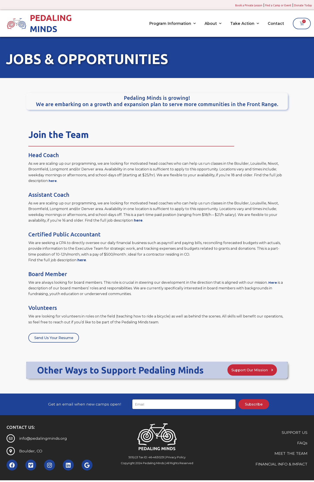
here (53, 180)
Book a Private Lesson (232, 5)
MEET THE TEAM (291, 455)
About (213, 23)
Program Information (172, 23)
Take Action (244, 23)
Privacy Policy (176, 459)
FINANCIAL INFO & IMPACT (281, 465)
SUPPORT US (294, 434)
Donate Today (300, 5)
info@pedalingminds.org (43, 440)
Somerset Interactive (165, 470)
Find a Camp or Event (269, 5)
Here (272, 282)
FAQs (302, 444)
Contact (276, 23)
